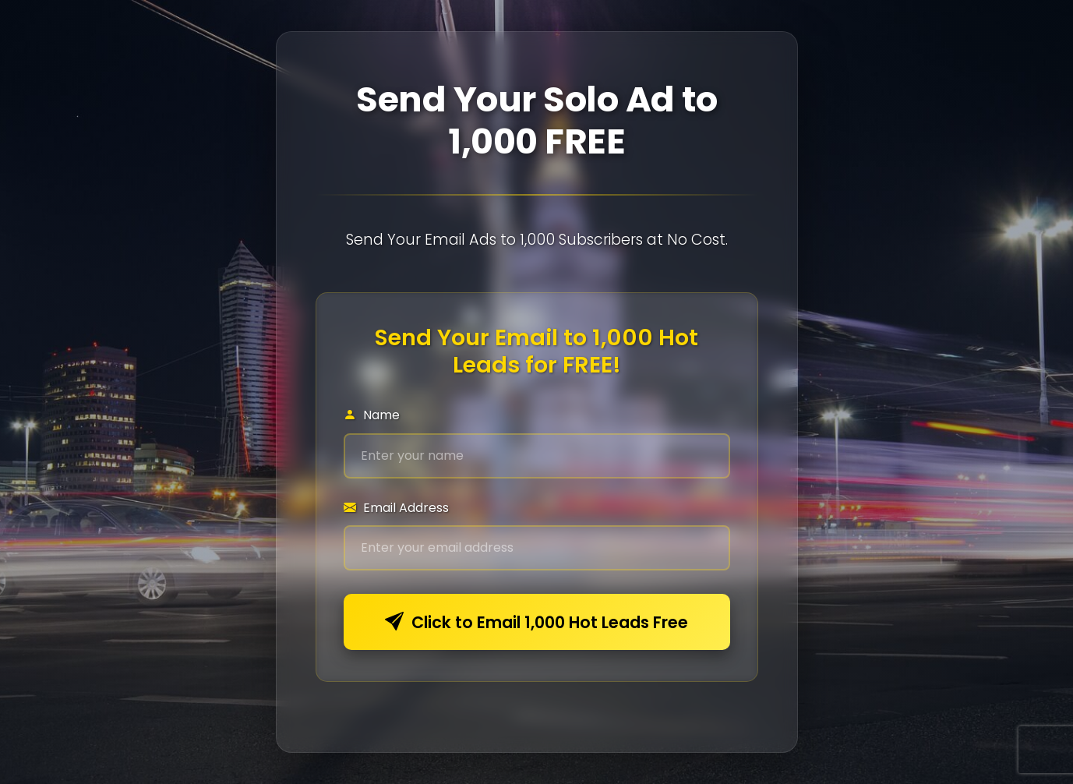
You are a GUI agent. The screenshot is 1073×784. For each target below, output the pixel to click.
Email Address (396, 508)
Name (372, 415)
